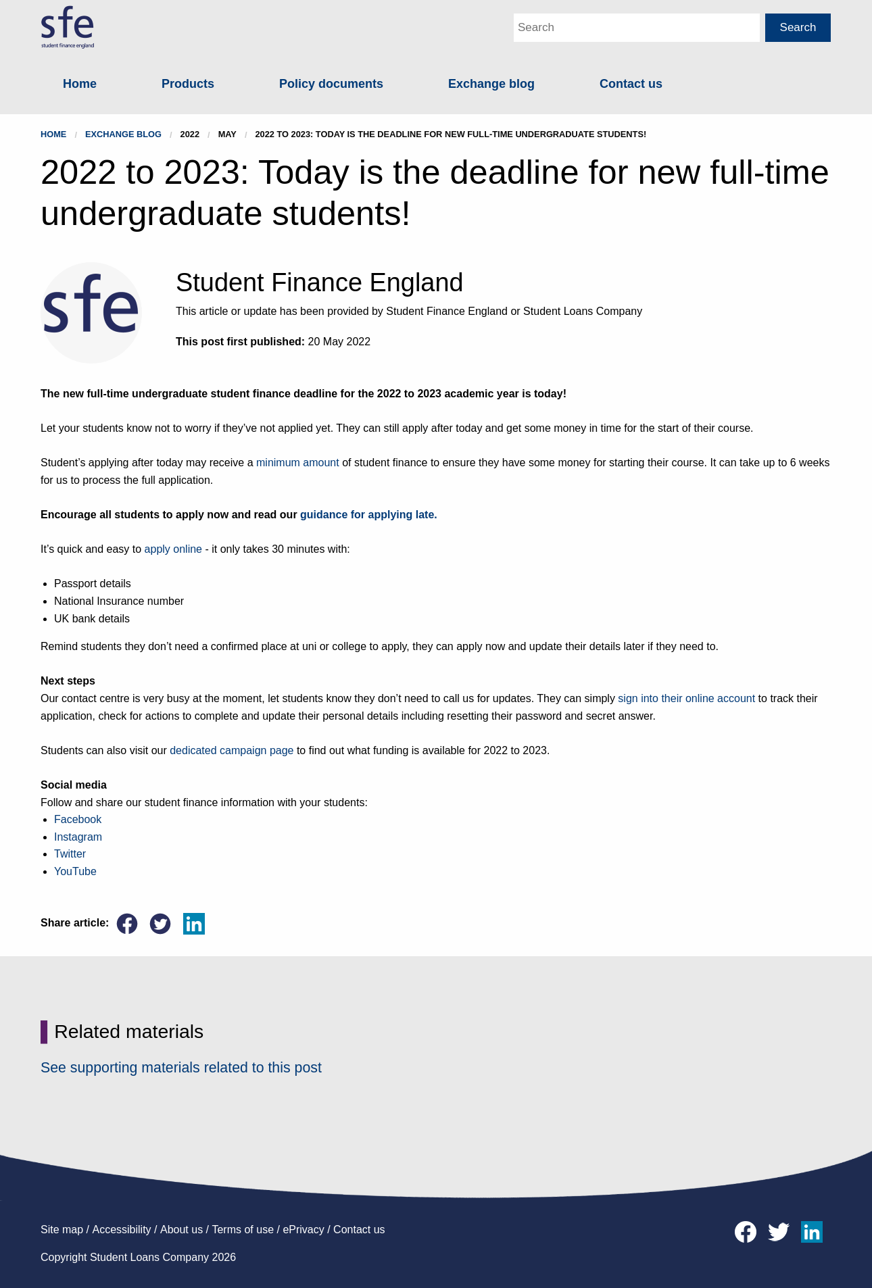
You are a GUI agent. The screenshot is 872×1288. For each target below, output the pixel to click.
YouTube (75, 871)
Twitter (70, 854)
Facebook (77, 819)
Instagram (78, 837)
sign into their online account (686, 698)
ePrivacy (303, 1229)
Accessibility (121, 1229)
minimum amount (297, 462)
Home (80, 84)
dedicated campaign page (231, 750)
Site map (62, 1229)
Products (188, 84)
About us (181, 1229)
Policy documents (331, 84)
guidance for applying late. (368, 514)
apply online (173, 549)
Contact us (631, 84)
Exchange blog (491, 84)
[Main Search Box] (637, 28)
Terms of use (243, 1229)
